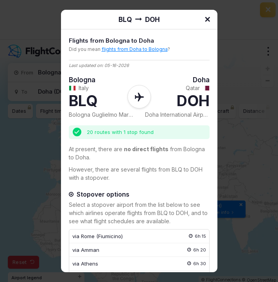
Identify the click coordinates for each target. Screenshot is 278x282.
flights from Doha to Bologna (135, 49)
